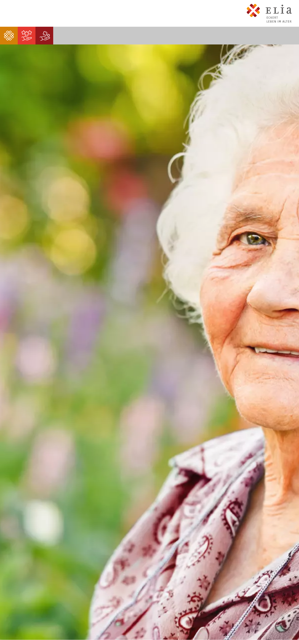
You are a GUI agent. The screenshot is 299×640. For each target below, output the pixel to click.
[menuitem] (9, 35)
